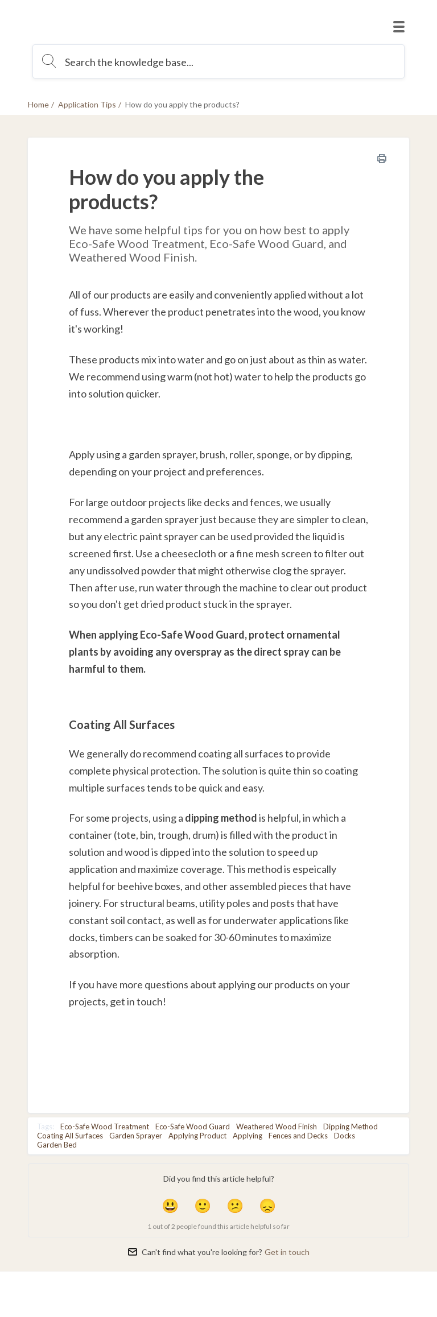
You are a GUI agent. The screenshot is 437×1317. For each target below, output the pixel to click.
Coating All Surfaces (70, 1135)
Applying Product (197, 1135)
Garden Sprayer (135, 1135)
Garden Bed (57, 1144)
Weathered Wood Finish (276, 1126)
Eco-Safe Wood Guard (192, 1126)
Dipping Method (350, 1126)
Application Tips (87, 104)
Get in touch (287, 1252)
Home (38, 104)
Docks (344, 1135)
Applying (247, 1135)
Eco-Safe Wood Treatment (104, 1126)
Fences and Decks (298, 1135)
